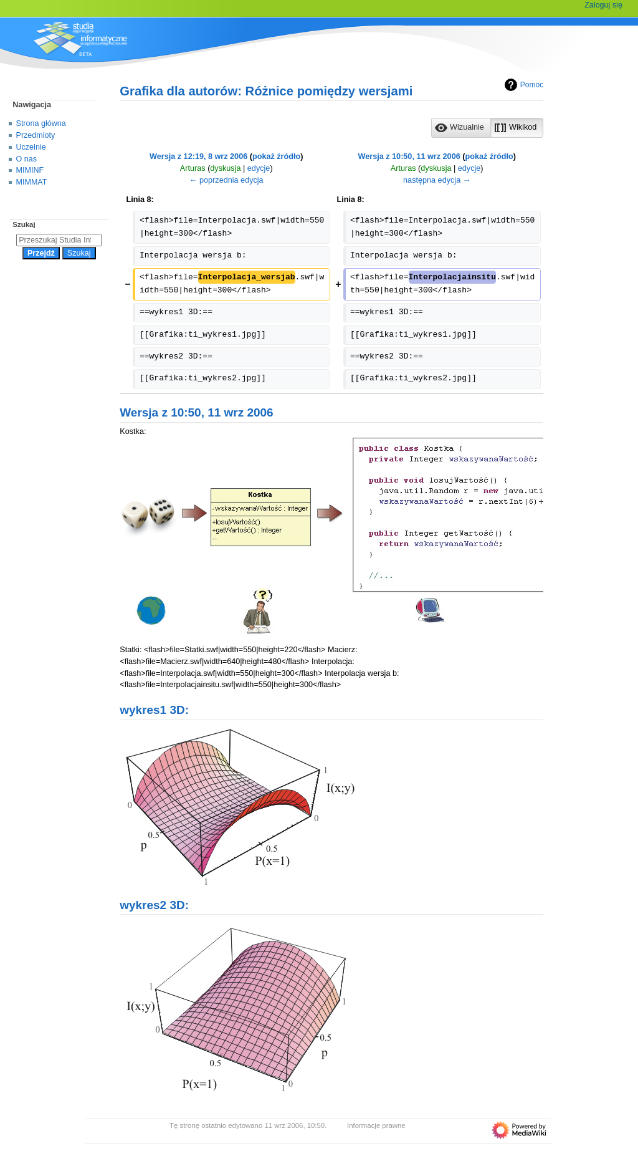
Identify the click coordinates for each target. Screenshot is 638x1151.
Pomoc (522, 85)
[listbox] (487, 128)
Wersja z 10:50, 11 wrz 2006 (409, 156)
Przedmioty (35, 135)
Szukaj (23, 224)
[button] (461, 128)
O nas (26, 159)
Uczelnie (31, 147)
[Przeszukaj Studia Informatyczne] (59, 240)
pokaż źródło (276, 156)
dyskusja (225, 168)
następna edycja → (436, 180)
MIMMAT (31, 182)
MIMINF (30, 170)
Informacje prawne (376, 1125)
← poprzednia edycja (226, 180)
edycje (258, 168)
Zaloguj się (603, 5)
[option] (460, 127)
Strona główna (41, 123)
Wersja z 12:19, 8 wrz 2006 (198, 156)
